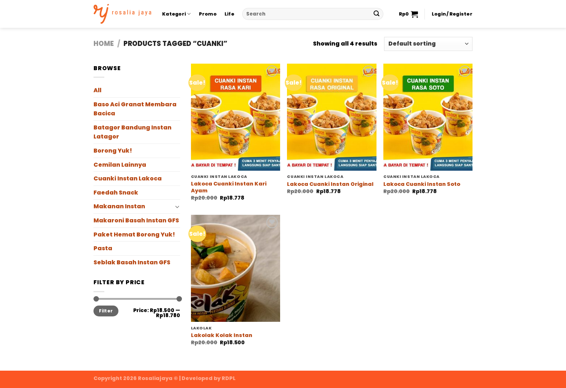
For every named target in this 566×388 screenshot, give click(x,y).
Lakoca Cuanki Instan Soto (421, 184)
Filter (106, 311)
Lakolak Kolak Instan (221, 335)
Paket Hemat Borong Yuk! (134, 234)
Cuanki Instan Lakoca (127, 178)
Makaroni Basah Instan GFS (136, 220)
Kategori (176, 13)
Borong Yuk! (112, 150)
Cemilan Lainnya (119, 165)
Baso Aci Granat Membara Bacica (135, 109)
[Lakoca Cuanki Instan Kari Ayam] (235, 117)
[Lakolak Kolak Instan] (235, 268)
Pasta (102, 248)
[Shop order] (428, 44)
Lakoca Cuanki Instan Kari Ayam (228, 187)
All (97, 90)
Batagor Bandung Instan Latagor (132, 132)
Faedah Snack (115, 192)
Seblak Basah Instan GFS (131, 262)
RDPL (229, 378)
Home (103, 43)
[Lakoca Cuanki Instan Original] (331, 117)
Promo (208, 14)
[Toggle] (177, 206)
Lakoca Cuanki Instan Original (330, 184)
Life (229, 14)
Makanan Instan (119, 206)
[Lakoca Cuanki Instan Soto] (428, 117)
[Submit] (376, 14)
